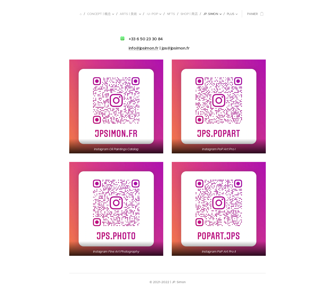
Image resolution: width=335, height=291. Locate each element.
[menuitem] (83, 14)
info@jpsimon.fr (144, 48)
